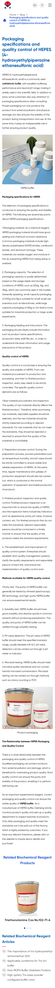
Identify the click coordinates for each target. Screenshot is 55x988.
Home (12, 14)
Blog (22, 14)
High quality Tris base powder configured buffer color (25, 977)
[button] (24, 928)
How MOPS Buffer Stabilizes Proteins (29, 970)
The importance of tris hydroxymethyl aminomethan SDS (29, 954)
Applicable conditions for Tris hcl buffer (26, 963)
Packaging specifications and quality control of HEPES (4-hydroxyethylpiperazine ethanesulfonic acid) (29, 21)
